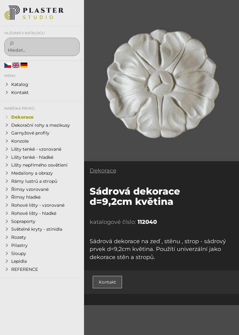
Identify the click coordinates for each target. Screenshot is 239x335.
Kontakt (107, 282)
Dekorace (103, 170)
